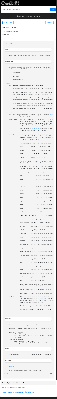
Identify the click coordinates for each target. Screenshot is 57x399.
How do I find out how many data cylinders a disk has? (18, 392)
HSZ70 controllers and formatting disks (13, 387)
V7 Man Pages (8, 22)
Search (53, 9)
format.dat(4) (9, 43)
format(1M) (33, 103)
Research (49, 22)
